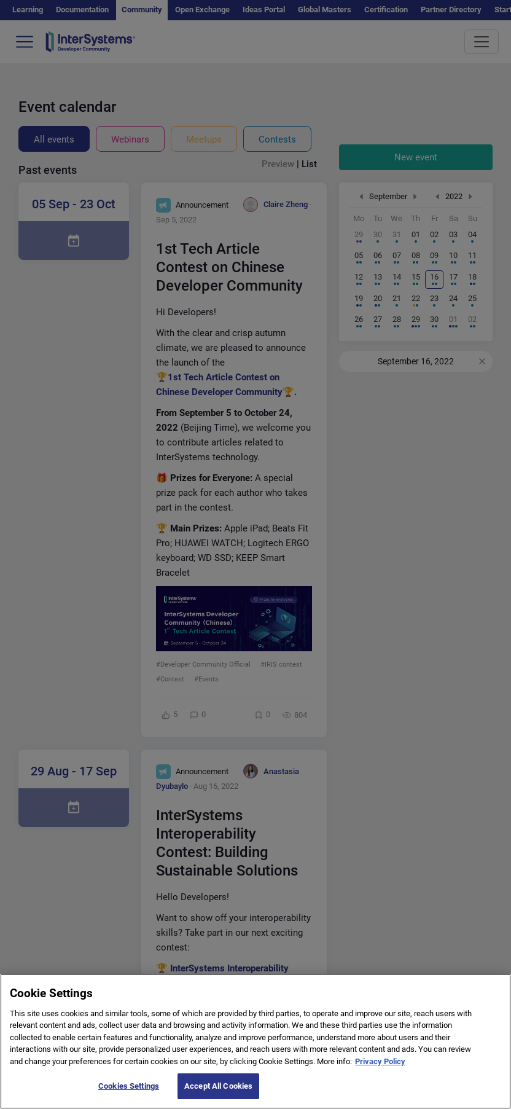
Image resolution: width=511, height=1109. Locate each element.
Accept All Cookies (218, 1092)
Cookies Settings (128, 1092)
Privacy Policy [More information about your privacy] (380, 1067)
